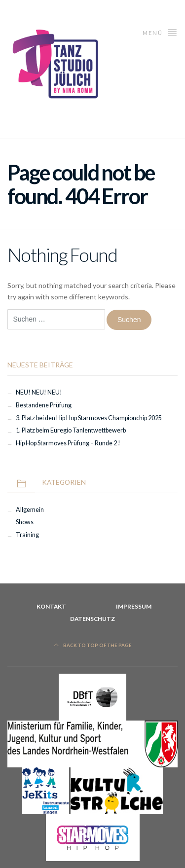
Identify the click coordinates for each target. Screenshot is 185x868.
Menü (160, 32)
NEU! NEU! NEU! (39, 392)
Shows (25, 522)
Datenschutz (92, 618)
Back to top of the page (93, 645)
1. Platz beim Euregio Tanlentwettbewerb (71, 430)
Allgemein (30, 509)
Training (27, 535)
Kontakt (51, 606)
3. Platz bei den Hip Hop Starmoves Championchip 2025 (89, 418)
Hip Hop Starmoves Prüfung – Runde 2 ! (68, 443)
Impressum (133, 606)
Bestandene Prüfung (44, 405)
